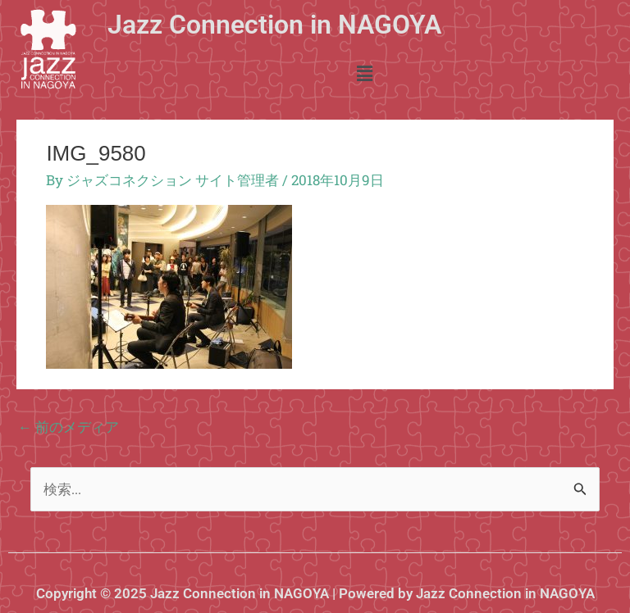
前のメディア (68, 426)
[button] (364, 74)
